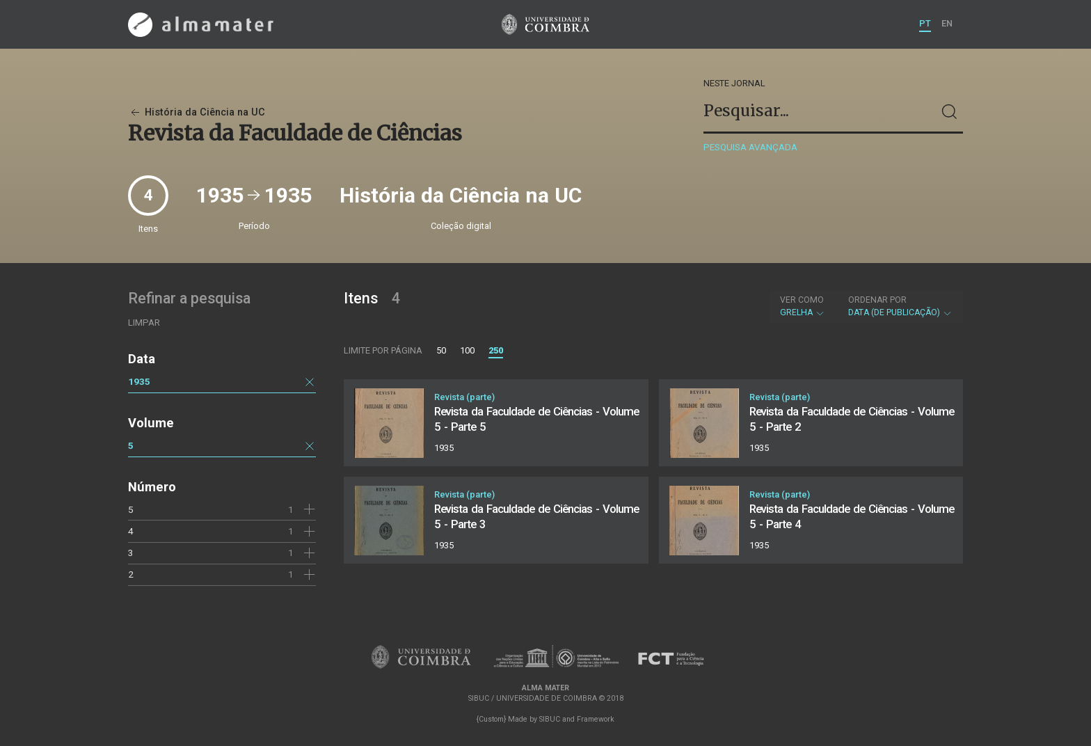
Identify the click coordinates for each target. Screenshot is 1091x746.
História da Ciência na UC (196, 112)
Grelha (802, 306)
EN (947, 23)
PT (925, 23)
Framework (595, 719)
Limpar (144, 322)
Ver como (802, 300)
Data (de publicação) (900, 306)
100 (467, 350)
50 (441, 350)
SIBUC (549, 719)
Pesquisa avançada (750, 147)
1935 (139, 381)
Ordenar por (877, 300)
